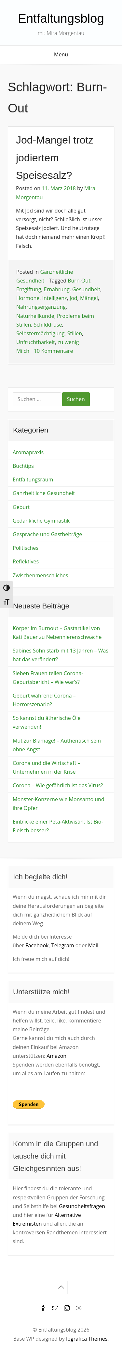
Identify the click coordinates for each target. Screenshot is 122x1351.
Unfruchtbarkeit (35, 342)
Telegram (62, 945)
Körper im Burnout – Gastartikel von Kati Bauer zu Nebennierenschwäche (57, 633)
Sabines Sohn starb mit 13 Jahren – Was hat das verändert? (60, 655)
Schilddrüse (48, 324)
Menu (61, 54)
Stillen (74, 333)
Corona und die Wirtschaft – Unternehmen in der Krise (46, 767)
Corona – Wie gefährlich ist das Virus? (58, 785)
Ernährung (57, 289)
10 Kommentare (53, 350)
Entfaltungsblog (61, 18)
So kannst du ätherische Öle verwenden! (46, 722)
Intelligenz (54, 298)
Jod (73, 298)
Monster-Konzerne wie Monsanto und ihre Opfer (58, 804)
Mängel (89, 298)
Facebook (36, 945)
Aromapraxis (28, 452)
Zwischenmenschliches (40, 575)
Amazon (56, 1055)
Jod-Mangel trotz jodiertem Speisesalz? (54, 157)
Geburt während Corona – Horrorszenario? (44, 700)
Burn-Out (79, 280)
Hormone (27, 298)
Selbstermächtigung (40, 333)
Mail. (94, 945)
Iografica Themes (86, 1338)
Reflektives (26, 561)
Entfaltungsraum (33, 479)
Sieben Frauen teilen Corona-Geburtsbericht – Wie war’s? (48, 678)
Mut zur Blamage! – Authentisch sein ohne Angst (57, 745)
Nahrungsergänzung (41, 306)
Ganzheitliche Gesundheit (44, 493)
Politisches (25, 547)
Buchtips (23, 465)
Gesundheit (86, 289)
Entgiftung (28, 289)
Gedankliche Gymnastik (41, 520)
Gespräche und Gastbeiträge (47, 534)
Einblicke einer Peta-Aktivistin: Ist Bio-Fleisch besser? (58, 826)
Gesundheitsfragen (82, 1206)
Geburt (21, 507)
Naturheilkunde (35, 315)
